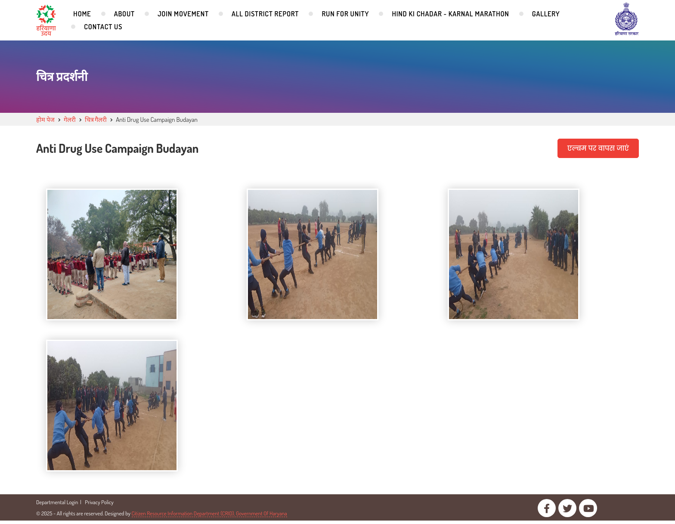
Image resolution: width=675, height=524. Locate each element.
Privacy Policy (99, 505)
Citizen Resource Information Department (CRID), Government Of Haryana (209, 516)
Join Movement (183, 13)
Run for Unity (345, 13)
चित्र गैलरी (98, 119)
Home (82, 13)
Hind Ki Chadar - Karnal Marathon (450, 13)
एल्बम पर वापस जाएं (597, 148)
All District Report (265, 13)
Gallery (546, 13)
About (124, 13)
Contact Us (103, 26)
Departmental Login (57, 505)
